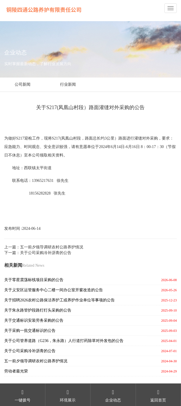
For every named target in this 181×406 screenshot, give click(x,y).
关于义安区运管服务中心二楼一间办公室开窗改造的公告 (53, 290)
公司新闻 (22, 84)
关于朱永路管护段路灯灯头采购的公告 (37, 310)
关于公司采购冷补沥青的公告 (30, 351)
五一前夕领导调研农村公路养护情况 (35, 361)
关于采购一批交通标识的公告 (30, 330)
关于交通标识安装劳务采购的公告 (33, 320)
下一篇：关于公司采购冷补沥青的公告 (37, 253)
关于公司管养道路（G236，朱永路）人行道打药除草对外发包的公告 (63, 341)
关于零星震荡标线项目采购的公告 (33, 280)
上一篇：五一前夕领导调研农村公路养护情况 (43, 247)
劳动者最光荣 (16, 371)
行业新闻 (68, 84)
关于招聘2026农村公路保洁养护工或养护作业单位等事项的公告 (59, 300)
